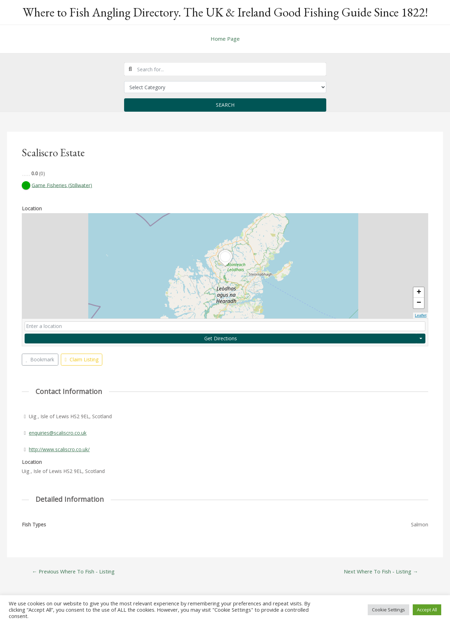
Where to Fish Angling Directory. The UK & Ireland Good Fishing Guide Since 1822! (225, 12)
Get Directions (220, 338)
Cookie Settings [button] (388, 609)
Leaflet (420, 316)
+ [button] (419, 293)
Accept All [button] (427, 609)
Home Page (225, 38)
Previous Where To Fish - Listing (74, 571)
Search (225, 104)
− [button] (419, 303)
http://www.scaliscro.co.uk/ (59, 449)
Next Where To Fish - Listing (380, 571)
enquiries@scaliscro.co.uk (57, 432)
